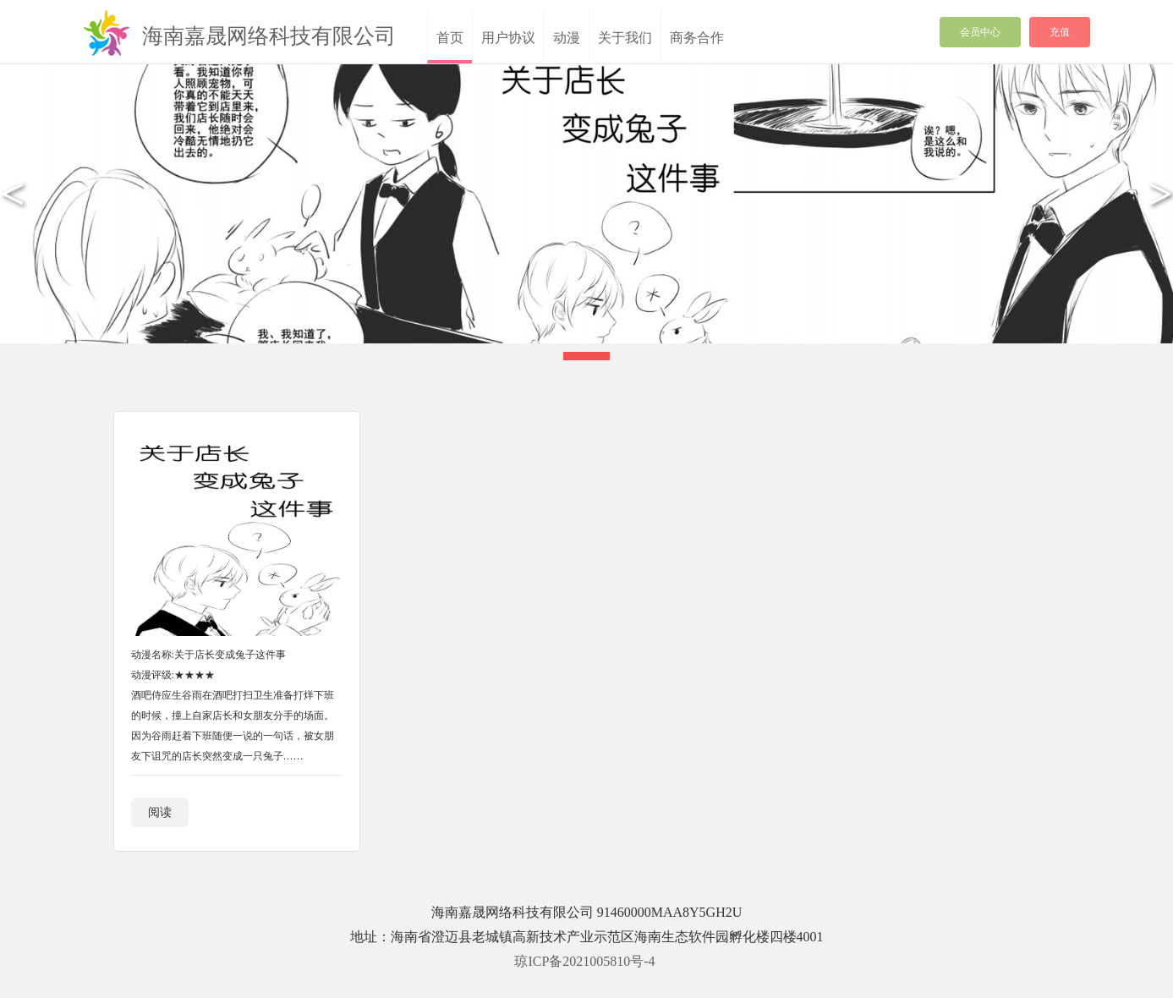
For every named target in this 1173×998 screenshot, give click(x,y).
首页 (449, 37)
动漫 (566, 37)
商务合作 (697, 37)
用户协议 (508, 37)
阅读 (160, 812)
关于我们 (625, 37)
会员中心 (980, 32)
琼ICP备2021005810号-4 (584, 961)
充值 (1060, 32)
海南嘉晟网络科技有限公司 (269, 36)
